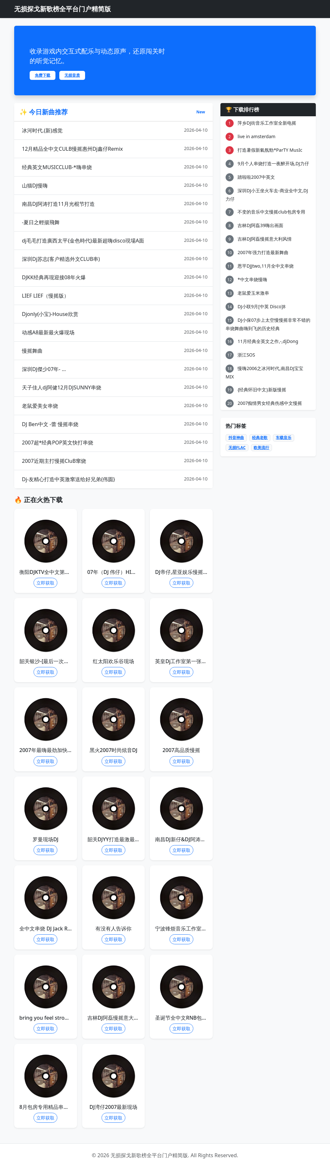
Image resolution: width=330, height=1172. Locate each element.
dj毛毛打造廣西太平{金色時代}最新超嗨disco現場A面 (115, 240)
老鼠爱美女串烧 (115, 405)
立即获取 (45, 583)
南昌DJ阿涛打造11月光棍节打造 (115, 203)
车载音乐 (283, 437)
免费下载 (42, 75)
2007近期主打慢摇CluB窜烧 (115, 460)
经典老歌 (259, 437)
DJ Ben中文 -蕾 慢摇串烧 (115, 424)
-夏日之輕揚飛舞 (115, 222)
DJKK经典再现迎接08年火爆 (115, 277)
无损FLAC (237, 447)
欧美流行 (261, 447)
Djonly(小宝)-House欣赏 (115, 314)
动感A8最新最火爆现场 (115, 332)
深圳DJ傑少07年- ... (115, 369)
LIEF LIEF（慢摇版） (115, 295)
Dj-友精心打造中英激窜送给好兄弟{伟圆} (115, 479)
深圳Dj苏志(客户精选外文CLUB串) (115, 258)
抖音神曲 (236, 437)
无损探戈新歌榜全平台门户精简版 (62, 9)
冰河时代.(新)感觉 (115, 130)
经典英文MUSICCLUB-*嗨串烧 (115, 167)
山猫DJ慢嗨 (115, 185)
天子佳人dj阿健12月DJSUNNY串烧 (115, 387)
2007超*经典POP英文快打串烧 (115, 442)
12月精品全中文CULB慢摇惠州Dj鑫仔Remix (115, 148)
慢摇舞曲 (115, 350)
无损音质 (72, 75)
